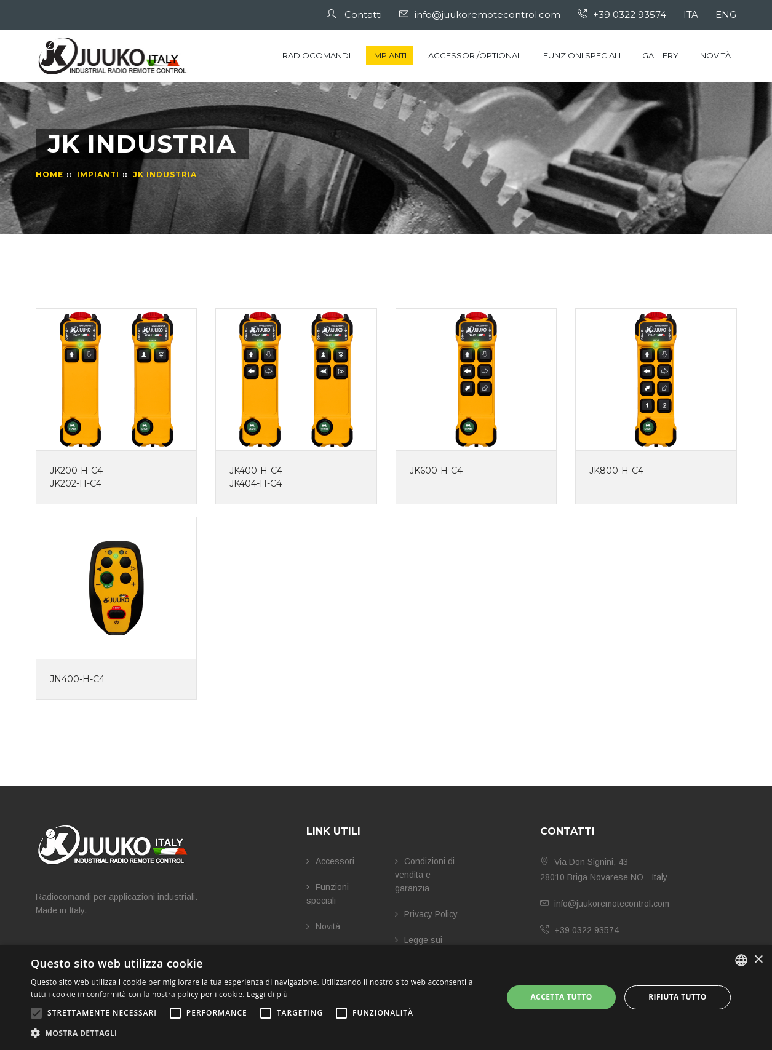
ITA (691, 14)
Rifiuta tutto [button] (677, 997)
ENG (726, 14)
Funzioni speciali (582, 55)
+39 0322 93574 (622, 14)
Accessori (330, 861)
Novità (715, 55)
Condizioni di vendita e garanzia (425, 874)
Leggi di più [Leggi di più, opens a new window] (267, 994)
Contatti (355, 14)
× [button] (758, 959)
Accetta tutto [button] (561, 997)
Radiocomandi (316, 55)
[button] (259, 1033)
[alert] (386, 997)
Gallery (660, 55)
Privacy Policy (426, 914)
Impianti (389, 55)
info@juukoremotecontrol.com (480, 14)
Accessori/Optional (475, 55)
